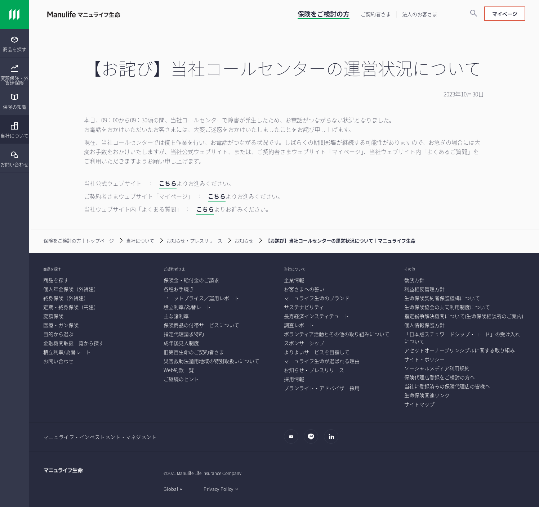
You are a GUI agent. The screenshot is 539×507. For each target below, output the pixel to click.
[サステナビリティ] (304, 307)
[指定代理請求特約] (184, 334)
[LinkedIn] (333, 440)
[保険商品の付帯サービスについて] (201, 325)
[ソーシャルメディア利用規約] (436, 368)
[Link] (14, 14)
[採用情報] (294, 378)
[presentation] (14, 43)
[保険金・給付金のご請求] (191, 280)
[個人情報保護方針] (424, 325)
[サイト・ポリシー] (424, 359)
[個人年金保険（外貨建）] (71, 289)
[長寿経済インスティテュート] (316, 316)
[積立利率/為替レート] (67, 352)
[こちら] (168, 184)
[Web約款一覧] (179, 370)
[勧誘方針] (414, 280)
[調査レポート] (299, 325)
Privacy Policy (218, 488)
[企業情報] (294, 280)
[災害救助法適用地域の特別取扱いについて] (211, 361)
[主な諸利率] (176, 316)
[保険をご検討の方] (323, 15)
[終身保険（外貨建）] (66, 298)
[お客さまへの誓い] (304, 289)
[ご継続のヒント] (181, 378)
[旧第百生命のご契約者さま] (194, 352)
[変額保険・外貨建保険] (14, 75)
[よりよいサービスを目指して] (316, 352)
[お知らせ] (238, 240)
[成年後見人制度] (181, 343)
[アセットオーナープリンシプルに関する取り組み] (459, 350)
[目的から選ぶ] (58, 334)
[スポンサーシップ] (304, 343)
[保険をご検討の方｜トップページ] (73, 240)
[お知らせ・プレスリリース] (189, 240)
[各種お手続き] (179, 289)
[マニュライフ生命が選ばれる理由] (322, 361)
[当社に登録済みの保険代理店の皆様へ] (447, 386)
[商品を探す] (14, 44)
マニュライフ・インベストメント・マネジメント (100, 436)
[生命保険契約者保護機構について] (442, 298)
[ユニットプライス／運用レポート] (201, 298)
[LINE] (313, 440)
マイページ (504, 13)
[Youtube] (293, 440)
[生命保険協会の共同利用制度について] (447, 307)
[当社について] (14, 130)
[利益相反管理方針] (424, 289)
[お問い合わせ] (14, 159)
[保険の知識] (14, 101)
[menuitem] (14, 43)
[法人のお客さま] (419, 14)
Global (171, 488)
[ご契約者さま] (376, 14)
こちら (217, 196)
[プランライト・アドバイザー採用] (322, 387)
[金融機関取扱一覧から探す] (73, 343)
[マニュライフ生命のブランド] (316, 298)
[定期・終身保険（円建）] (71, 307)
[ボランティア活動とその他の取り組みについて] (336, 334)
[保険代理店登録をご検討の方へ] (439, 377)
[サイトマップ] (419, 404)
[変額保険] (53, 316)
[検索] (473, 13)
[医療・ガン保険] (61, 325)
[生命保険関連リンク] (427, 395)
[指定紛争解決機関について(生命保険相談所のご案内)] (463, 316)
